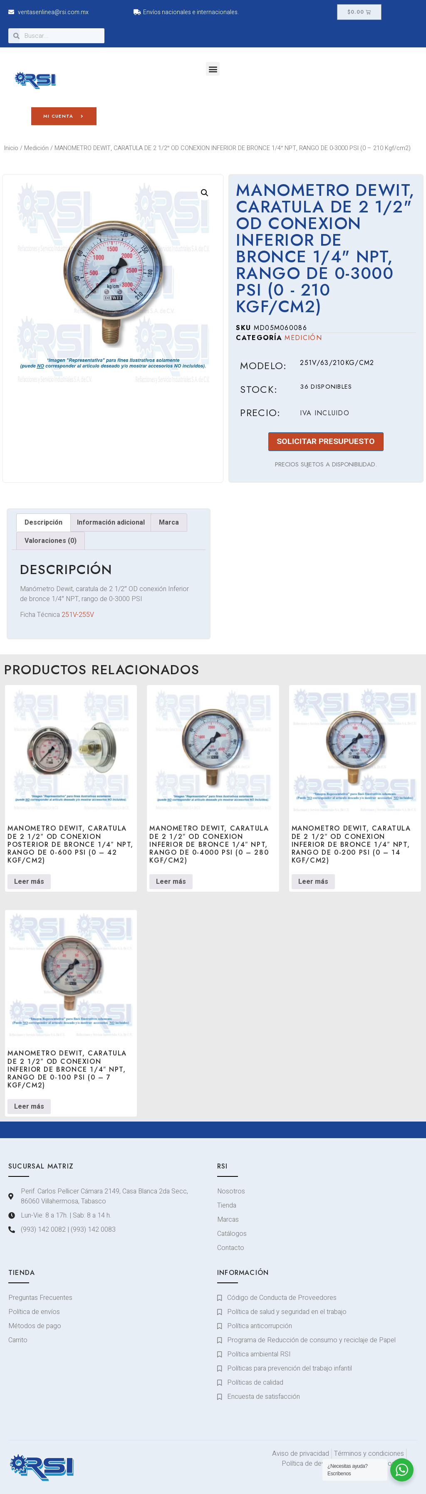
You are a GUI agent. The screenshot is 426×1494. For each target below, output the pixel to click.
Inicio (11, 148)
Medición (36, 148)
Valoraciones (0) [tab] (51, 541)
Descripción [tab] (43, 523)
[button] (213, 69)
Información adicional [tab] (111, 523)
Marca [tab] (169, 523)
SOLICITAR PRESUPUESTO (326, 441)
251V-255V (78, 615)
